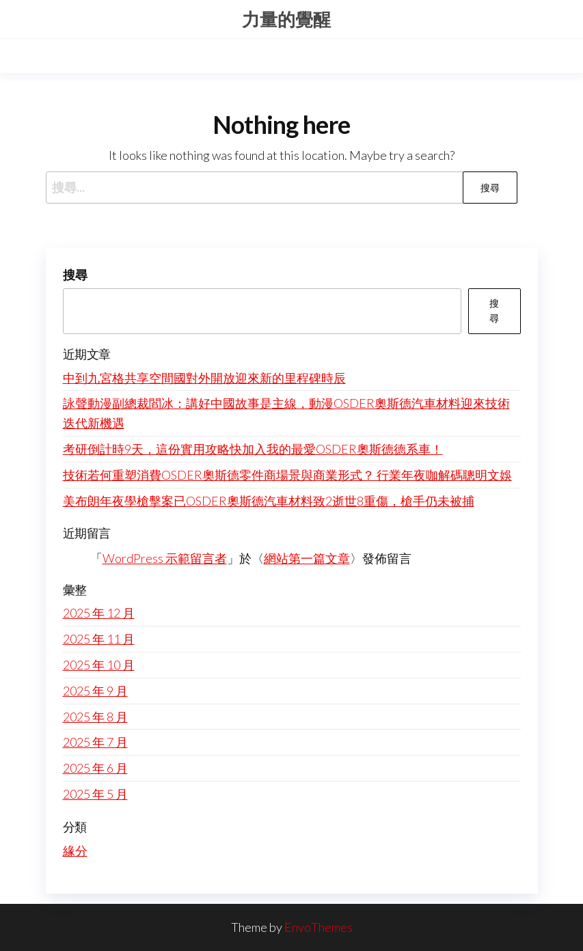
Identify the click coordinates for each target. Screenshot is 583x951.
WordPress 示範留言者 (165, 558)
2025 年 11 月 (99, 638)
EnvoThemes (318, 927)
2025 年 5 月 (95, 793)
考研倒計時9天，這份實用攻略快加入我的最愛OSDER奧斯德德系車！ (253, 448)
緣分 (75, 850)
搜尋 (75, 274)
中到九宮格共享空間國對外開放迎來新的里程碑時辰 (204, 377)
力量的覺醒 (286, 19)
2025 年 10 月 (99, 664)
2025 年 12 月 (99, 612)
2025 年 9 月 (95, 690)
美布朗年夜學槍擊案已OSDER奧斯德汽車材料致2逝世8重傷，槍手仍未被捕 (268, 500)
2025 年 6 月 (95, 767)
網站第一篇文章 (307, 558)
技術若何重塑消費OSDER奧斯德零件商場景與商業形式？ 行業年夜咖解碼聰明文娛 (287, 474)
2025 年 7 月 (95, 741)
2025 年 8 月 (95, 716)
